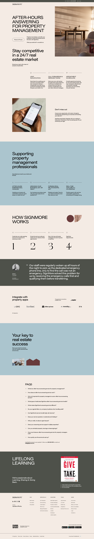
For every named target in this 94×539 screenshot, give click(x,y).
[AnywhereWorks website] (17, 506)
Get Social (73, 502)
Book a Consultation (75, 506)
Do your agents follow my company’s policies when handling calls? (44, 409)
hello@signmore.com (29, 443)
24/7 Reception (43, 500)
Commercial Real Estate (54, 506)
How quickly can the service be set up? (37, 437)
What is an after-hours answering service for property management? (45, 388)
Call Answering (43, 502)
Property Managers (54, 502)
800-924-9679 (51, 442)
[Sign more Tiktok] (19, 501)
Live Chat (62, 502)
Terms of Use (20, 536)
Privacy (31, 536)
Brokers (51, 508)
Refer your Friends (74, 504)
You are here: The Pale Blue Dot (75, 536)
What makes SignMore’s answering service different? (40, 405)
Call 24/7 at (70, 1)
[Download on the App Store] (65, 527)
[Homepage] (17, 4)
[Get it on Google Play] (71, 527)
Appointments (63, 500)
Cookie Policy (42, 536)
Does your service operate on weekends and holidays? (41, 417)
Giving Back (32, 504)
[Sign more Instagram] (17, 501)
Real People (32, 500)
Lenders (51, 510)
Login (79, 1)
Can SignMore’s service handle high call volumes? (40, 413)
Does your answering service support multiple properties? (42, 424)
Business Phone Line (65, 508)
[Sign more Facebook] (15, 501)
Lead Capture (42, 504)
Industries (52, 497)
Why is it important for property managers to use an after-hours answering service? (46, 397)
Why (31, 497)
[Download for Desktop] (78, 527)
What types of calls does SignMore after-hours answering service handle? (46, 401)
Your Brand (32, 502)
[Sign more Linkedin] (12, 501)
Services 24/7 (43, 497)
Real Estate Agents (53, 500)
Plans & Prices (74, 508)
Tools (62, 497)
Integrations (63, 506)
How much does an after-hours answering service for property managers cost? (46, 433)
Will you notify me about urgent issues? (37, 420)
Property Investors (53, 504)
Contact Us (73, 512)
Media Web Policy (36, 536)
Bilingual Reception (43, 508)
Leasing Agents (53, 514)
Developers (52, 512)
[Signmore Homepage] (17, 497)
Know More (73, 500)
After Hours (42, 506)
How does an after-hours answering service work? (40, 392)
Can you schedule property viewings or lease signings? (41, 428)
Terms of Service (26, 536)
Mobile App (63, 504)
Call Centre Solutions (44, 510)
